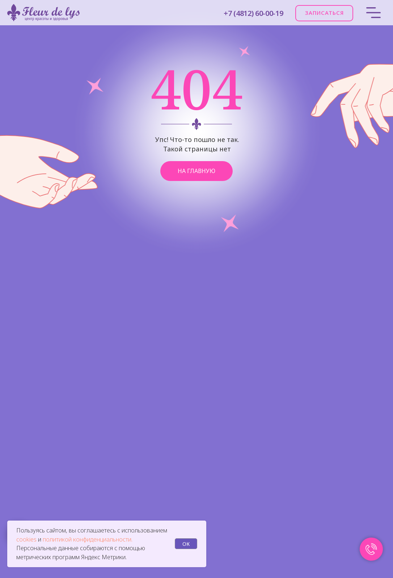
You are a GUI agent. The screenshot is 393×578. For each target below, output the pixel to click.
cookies (27, 539)
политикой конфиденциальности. (87, 539)
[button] (324, 13)
